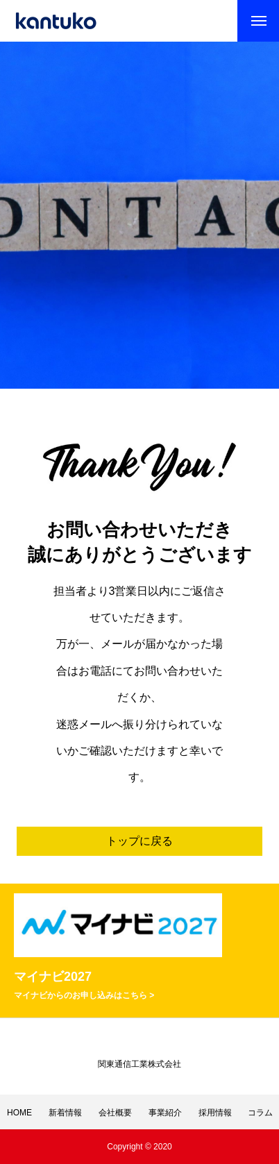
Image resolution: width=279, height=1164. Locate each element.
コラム (260, 1112)
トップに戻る (139, 841)
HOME (19, 1112)
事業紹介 (165, 1112)
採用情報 (215, 1112)
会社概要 (115, 1112)
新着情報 (65, 1112)
